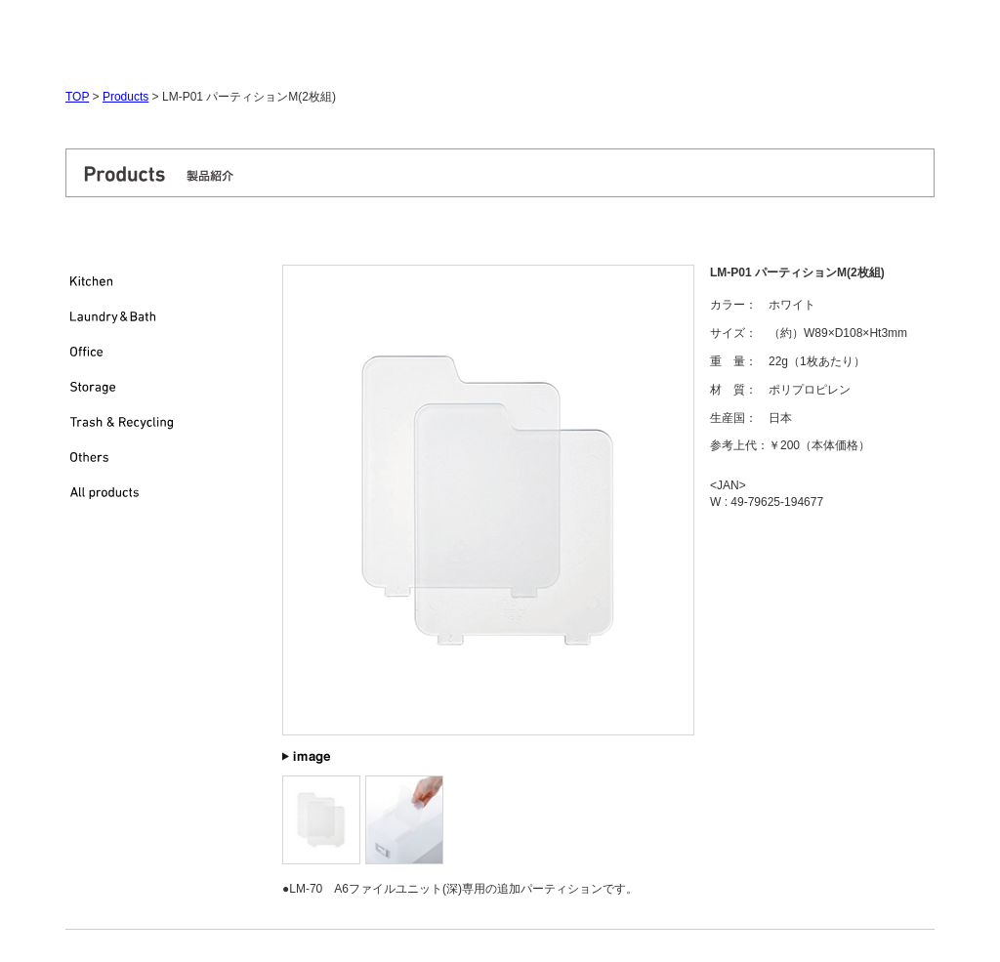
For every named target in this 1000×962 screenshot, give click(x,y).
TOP (77, 97)
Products (125, 97)
